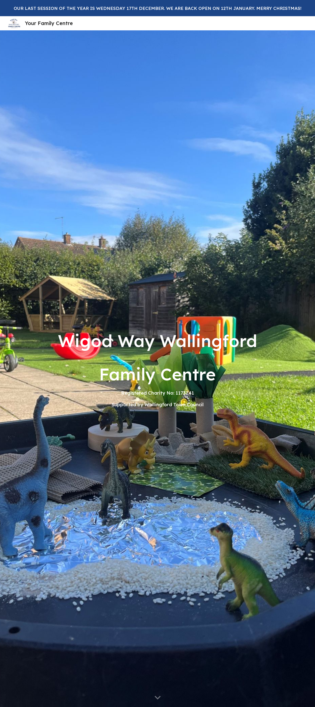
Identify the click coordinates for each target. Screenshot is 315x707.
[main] (157, 368)
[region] (157, 8)
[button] (158, 698)
